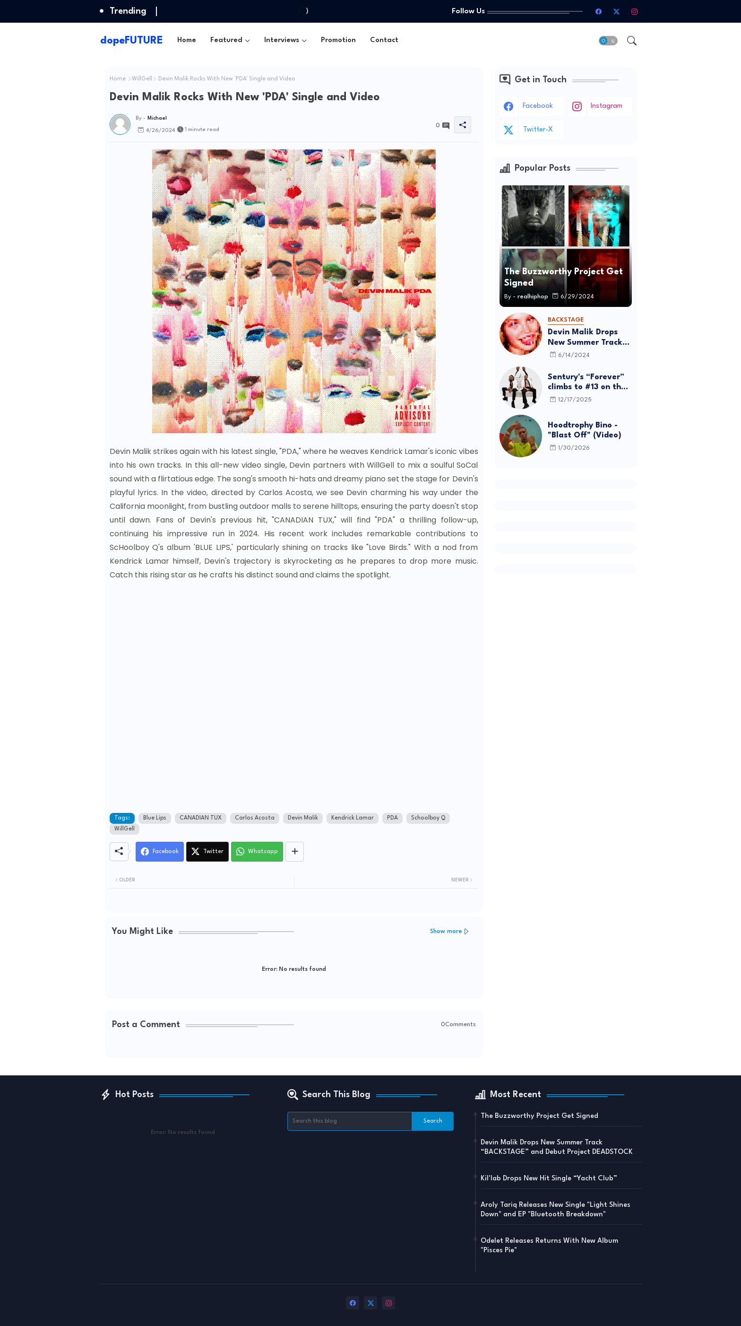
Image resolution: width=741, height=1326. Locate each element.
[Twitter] (207, 852)
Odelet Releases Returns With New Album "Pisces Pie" (549, 1246)
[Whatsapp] (257, 852)
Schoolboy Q (428, 818)
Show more (446, 931)
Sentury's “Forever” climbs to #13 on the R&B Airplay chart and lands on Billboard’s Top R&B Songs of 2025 (587, 383)
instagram (606, 106)
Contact (384, 40)
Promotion (338, 40)
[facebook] (598, 11)
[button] (608, 40)
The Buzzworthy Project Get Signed (539, 1116)
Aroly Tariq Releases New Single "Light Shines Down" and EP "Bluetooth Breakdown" (555, 1210)
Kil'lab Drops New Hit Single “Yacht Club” (549, 1178)
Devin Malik (303, 818)
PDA (392, 818)
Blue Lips (154, 818)
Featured (226, 40)
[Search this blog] (349, 1121)
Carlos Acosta (255, 818)
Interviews (281, 40)
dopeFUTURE (131, 40)
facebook (538, 106)
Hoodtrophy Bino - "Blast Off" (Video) (584, 430)
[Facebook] (160, 852)
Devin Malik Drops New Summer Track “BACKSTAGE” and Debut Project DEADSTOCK (585, 338)
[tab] (186, 40)
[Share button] (294, 852)
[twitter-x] (616, 11)
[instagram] (634, 11)
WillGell (142, 79)
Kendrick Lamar (352, 818)
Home (186, 40)
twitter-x (538, 129)
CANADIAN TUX (201, 818)
